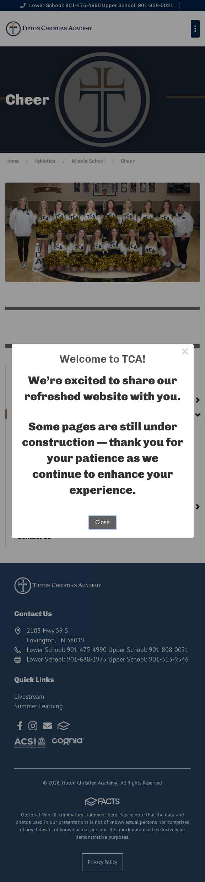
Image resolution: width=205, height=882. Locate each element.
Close (102, 522)
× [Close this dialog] (185, 352)
